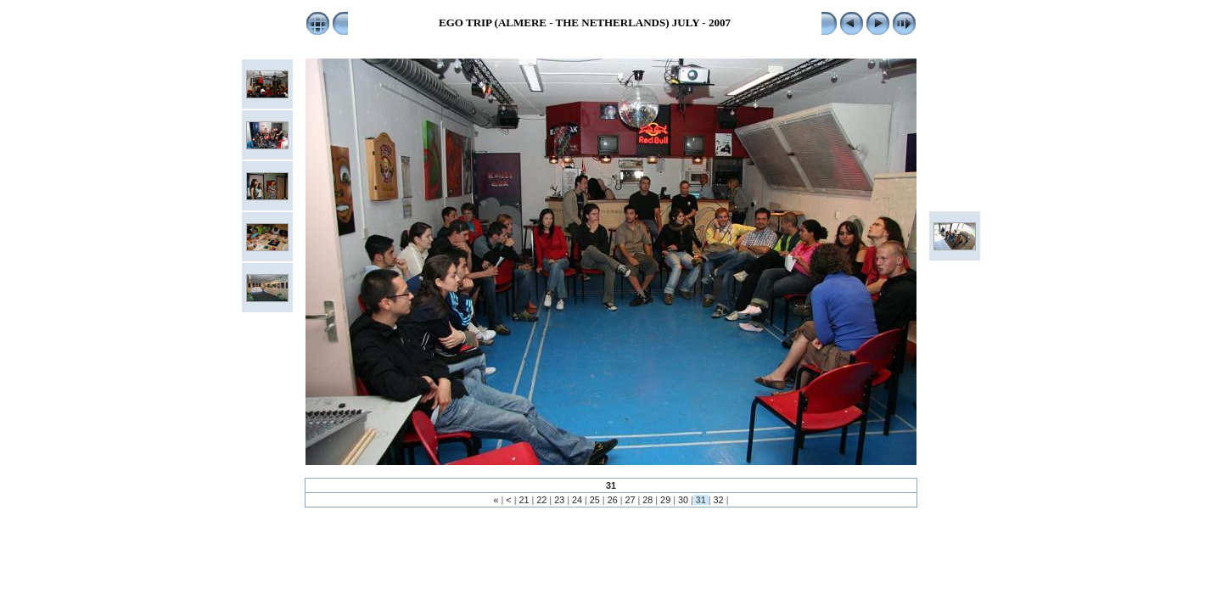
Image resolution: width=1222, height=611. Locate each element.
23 (559, 500)
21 (524, 500)
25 (595, 500)
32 (718, 500)
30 (683, 500)
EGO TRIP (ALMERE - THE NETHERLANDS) (554, 22)
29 (665, 500)
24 (577, 500)
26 (612, 500)
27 (629, 500)
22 (541, 500)
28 (647, 500)
